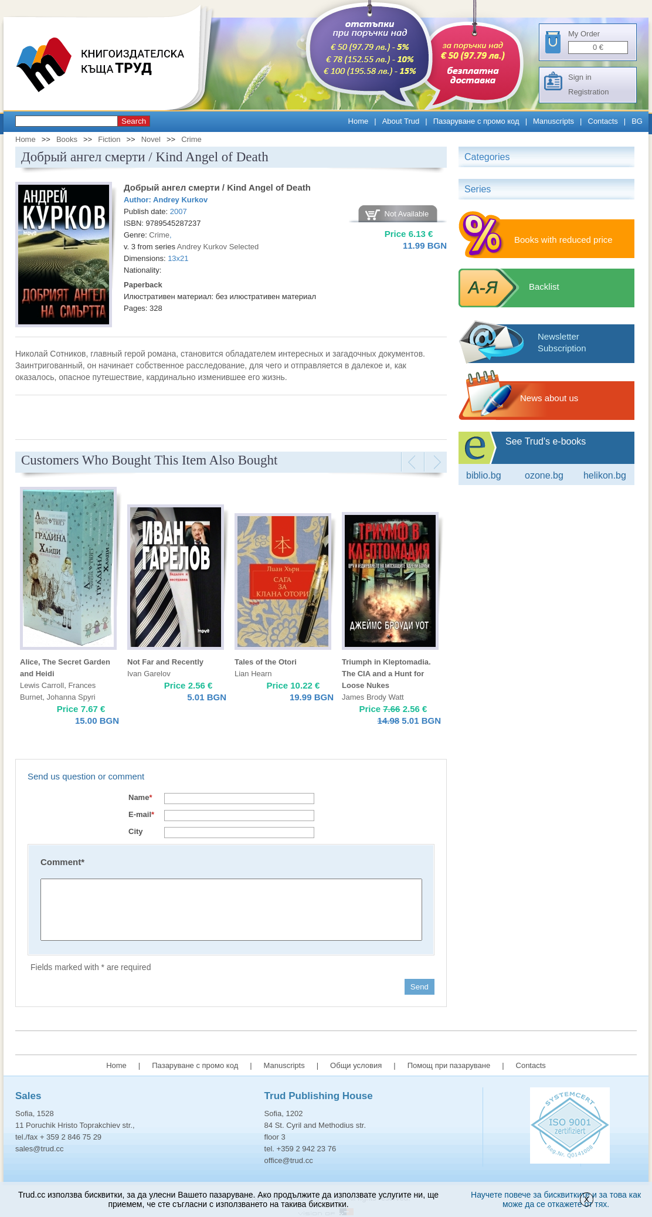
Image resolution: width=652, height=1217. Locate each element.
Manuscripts (553, 121)
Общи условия (356, 1065)
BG (637, 121)
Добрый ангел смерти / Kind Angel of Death (217, 187)
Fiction (109, 139)
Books (66, 139)
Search (133, 121)
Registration (588, 91)
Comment (62, 862)
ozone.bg (544, 475)
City (135, 831)
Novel (151, 139)
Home (358, 121)
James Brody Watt (373, 697)
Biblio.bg (483, 475)
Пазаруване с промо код (476, 121)
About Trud (401, 121)
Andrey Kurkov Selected (218, 246)
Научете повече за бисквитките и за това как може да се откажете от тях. (556, 1199)
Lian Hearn (253, 673)
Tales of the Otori (266, 661)
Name (140, 797)
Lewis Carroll (42, 685)
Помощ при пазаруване (449, 1065)
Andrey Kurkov (180, 199)
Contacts (603, 121)
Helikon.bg (604, 475)
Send (419, 986)
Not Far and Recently (165, 661)
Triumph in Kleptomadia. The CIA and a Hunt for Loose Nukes (386, 673)
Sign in (580, 77)
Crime (191, 139)
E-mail (141, 814)
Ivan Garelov (149, 673)
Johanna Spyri (71, 697)
